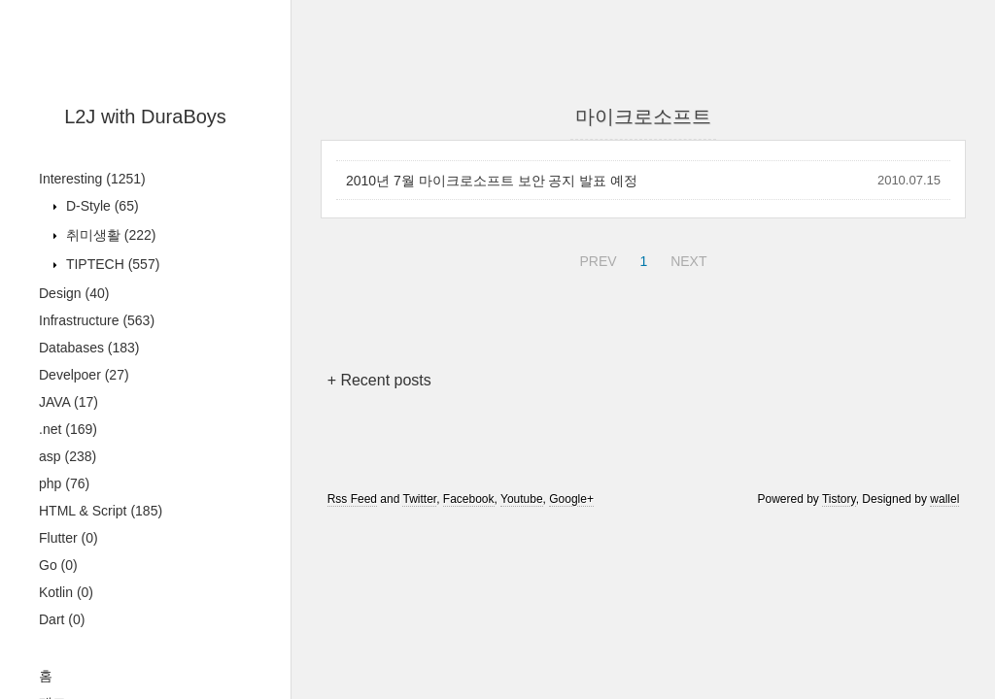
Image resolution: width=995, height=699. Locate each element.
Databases (89, 347)
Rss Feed (352, 499)
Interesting (92, 178)
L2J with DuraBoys (145, 116)
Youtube (521, 499)
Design (74, 293)
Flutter (68, 538)
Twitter (419, 499)
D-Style (100, 206)
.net (68, 429)
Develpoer (84, 375)
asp (67, 456)
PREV (595, 258)
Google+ (571, 499)
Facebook (469, 499)
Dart (62, 619)
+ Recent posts (379, 380)
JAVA (68, 402)
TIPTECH (110, 264)
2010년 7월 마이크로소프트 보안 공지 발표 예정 (491, 180)
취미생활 (108, 235)
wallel (944, 499)
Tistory (839, 499)
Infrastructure (96, 320)
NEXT (686, 258)
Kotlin (66, 592)
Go (58, 565)
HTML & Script (100, 510)
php (64, 483)
